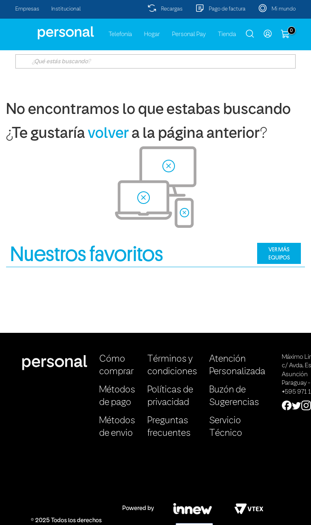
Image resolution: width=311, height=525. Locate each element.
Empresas (27, 9)
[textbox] (155, 61)
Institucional (66, 9)
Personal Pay (189, 34)
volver (108, 134)
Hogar (152, 34)
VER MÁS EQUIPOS (279, 253)
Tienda (227, 34)
